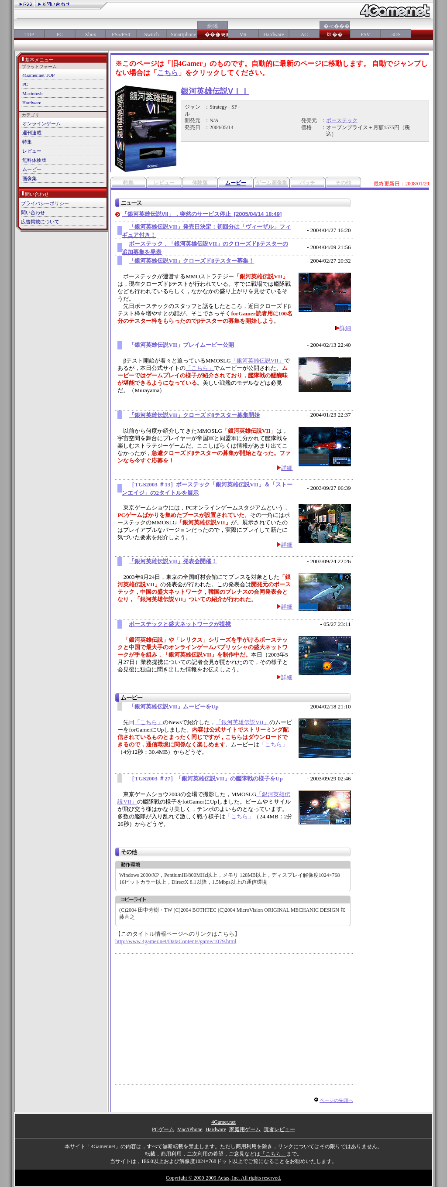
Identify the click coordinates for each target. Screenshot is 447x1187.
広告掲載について (40, 221)
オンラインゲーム (41, 123)
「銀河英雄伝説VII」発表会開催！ (173, 561)
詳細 (345, 328)
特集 (27, 141)
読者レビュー (279, 1129)
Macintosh (32, 93)
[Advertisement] (188, 1019)
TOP (29, 34)
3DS (395, 34)
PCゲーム (163, 1129)
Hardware (273, 34)
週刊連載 (31, 132)
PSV (365, 34)
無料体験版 (34, 160)
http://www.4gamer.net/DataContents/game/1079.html (175, 941)
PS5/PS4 (121, 34)
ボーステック (342, 120)
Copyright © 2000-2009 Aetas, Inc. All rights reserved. (223, 1178)
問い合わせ (33, 212)
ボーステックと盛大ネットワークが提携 (180, 624)
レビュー (31, 151)
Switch (151, 34)
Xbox (90, 34)
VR (243, 34)
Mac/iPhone (190, 1129)
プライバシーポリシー (45, 203)
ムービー (31, 169)
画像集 (29, 178)
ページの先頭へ (336, 1100)
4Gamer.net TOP (38, 75)
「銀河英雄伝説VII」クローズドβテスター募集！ (191, 260)
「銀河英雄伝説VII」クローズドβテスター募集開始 (194, 415)
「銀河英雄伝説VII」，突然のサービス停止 (202, 214)
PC (60, 34)
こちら (167, 72)
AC (304, 34)
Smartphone (182, 34)
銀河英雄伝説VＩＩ (215, 91)
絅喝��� (212, 30)
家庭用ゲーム (245, 1129)
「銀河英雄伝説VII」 (257, 360)
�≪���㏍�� (334, 30)
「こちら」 (200, 368)
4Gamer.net (223, 1122)
